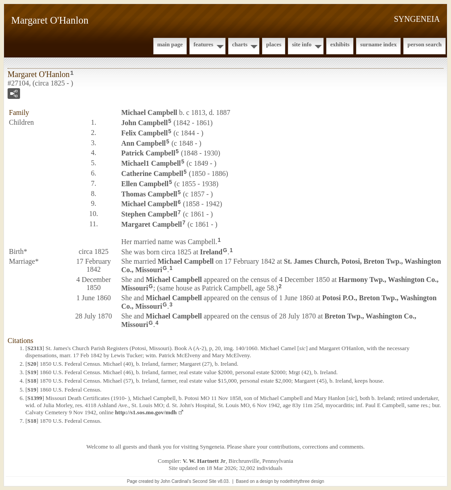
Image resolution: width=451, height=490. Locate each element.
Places (273, 44)
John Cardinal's (175, 481)
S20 (31, 363)
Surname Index (378, 44)
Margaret (151, 224)
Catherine (152, 173)
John (144, 123)
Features (203, 44)
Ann (143, 143)
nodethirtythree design (302, 481)
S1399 (34, 398)
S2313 (34, 348)
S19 (31, 372)
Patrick (148, 153)
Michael (149, 112)
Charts (240, 44)
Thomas (149, 193)
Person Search (424, 44)
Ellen (144, 184)
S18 (31, 380)
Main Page (170, 44)
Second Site (205, 481)
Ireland (211, 251)
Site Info (302, 44)
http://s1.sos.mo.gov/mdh (145, 412)
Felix (144, 133)
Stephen (149, 214)
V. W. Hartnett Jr (204, 460)
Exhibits (339, 44)
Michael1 (151, 163)
